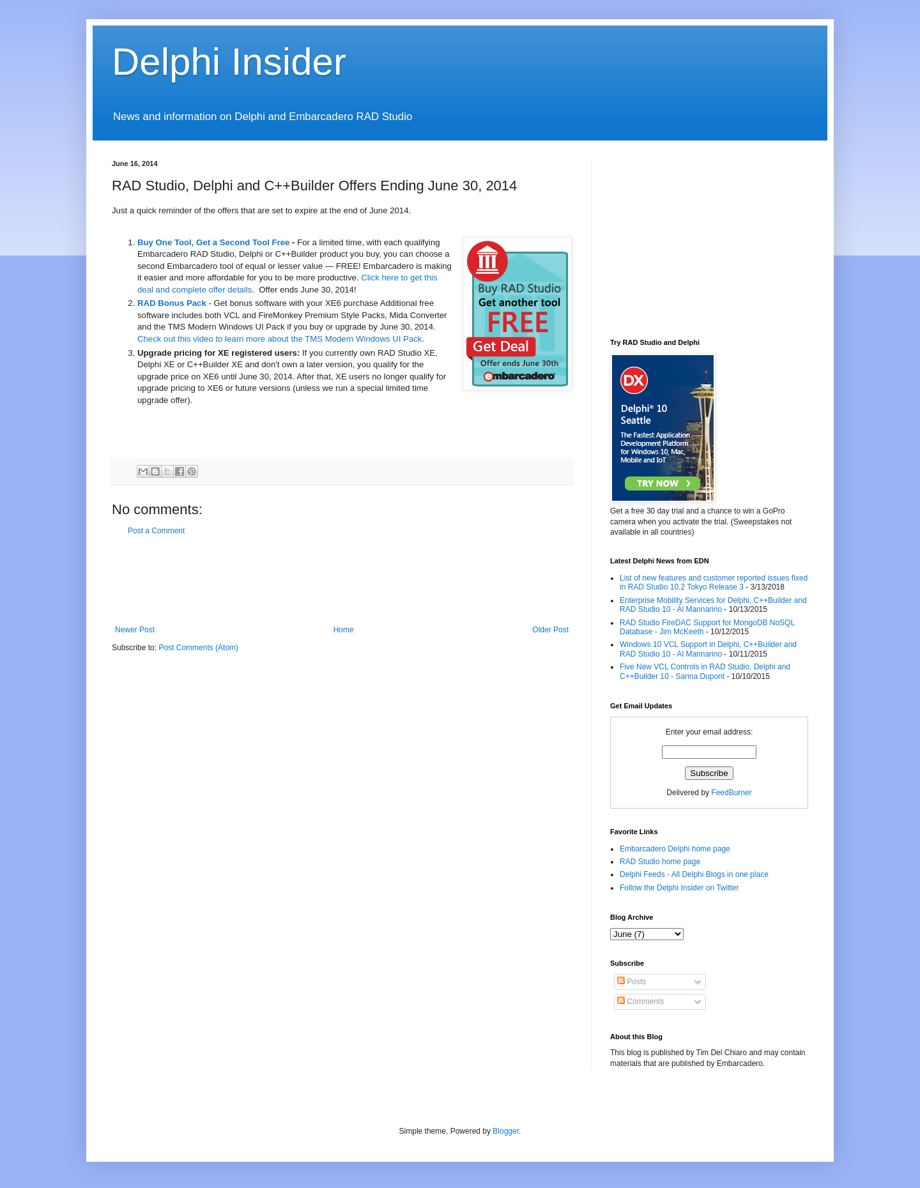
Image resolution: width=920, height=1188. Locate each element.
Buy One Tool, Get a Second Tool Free (213, 242)
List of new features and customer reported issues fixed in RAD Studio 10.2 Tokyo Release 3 (714, 582)
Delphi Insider (229, 61)
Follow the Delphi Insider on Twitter (679, 887)
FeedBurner (731, 792)
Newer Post (135, 629)
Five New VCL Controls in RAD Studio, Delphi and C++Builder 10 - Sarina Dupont (705, 671)
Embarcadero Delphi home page (675, 848)
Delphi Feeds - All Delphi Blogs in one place (694, 874)
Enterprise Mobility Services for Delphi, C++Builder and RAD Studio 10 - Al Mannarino (713, 605)
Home (344, 629)
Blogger (506, 1131)
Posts (631, 981)
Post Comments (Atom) (198, 647)
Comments (640, 1001)
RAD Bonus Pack (171, 303)
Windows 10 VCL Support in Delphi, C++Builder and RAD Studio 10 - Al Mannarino (708, 649)
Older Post (550, 629)
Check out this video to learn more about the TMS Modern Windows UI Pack (279, 339)
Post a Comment (156, 530)
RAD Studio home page (660, 861)
